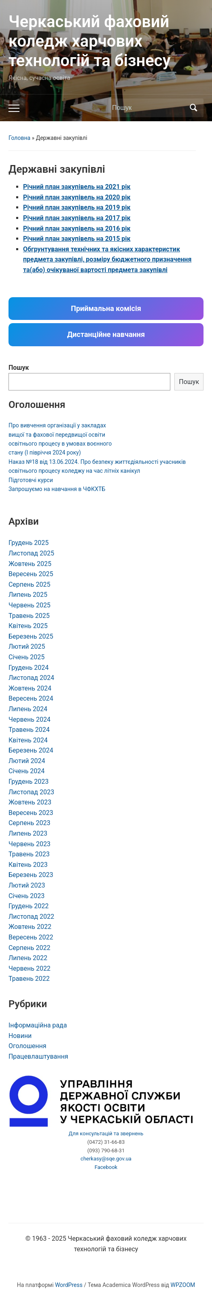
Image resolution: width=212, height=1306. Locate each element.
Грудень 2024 (28, 667)
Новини (20, 1036)
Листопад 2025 (31, 553)
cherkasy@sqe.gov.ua (106, 1159)
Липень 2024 (27, 709)
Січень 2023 (26, 896)
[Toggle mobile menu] (13, 108)
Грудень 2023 (28, 781)
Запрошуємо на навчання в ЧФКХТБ (56, 489)
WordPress (69, 1285)
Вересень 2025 (30, 574)
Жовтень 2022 (29, 927)
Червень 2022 (29, 968)
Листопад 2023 (31, 792)
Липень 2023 (27, 833)
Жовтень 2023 (29, 802)
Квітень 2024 (28, 740)
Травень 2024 (29, 729)
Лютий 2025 (26, 646)
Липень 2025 (27, 594)
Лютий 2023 (26, 885)
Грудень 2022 (28, 906)
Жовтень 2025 (29, 564)
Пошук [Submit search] (193, 108)
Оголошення (27, 1046)
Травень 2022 (29, 978)
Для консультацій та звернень (106, 1133)
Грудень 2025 (28, 543)
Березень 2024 (30, 750)
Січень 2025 (26, 657)
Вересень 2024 (30, 698)
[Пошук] (148, 108)
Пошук (18, 367)
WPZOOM (183, 1285)
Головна (19, 138)
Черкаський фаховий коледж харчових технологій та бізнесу (89, 41)
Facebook (106, 1167)
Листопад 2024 (31, 678)
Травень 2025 (29, 616)
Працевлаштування (38, 1056)
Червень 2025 (29, 605)
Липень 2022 (27, 958)
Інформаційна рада (37, 1025)
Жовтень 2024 (29, 688)
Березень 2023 (30, 875)
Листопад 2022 (31, 916)
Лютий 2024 (26, 761)
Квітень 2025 (28, 626)
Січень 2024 (26, 771)
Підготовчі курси (30, 480)
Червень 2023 (29, 844)
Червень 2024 (29, 719)
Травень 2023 (29, 854)
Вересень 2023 (30, 813)
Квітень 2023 (28, 865)
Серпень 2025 (29, 584)
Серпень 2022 (29, 948)
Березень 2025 (30, 636)
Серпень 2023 (29, 823)
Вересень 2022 (30, 937)
